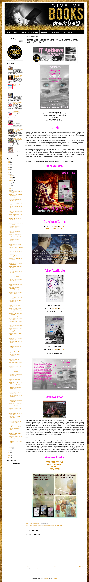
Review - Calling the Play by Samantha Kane (17, 139)
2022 (9, 167)
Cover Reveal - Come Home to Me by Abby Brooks (15, 301)
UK (56, 226)
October (10, 178)
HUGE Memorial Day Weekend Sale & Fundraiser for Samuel (17, 67)
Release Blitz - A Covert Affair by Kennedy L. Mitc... (15, 219)
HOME (8, 32)
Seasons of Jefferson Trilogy (46, 525)
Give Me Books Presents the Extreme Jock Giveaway (18, 94)
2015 (9, 454)
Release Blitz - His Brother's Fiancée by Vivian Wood (15, 254)
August (10, 182)
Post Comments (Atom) (35, 568)
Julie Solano (35, 525)
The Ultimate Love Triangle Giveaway (16, 112)
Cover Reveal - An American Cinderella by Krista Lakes (14, 275)
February (10, 447)
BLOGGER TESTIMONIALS (50, 32)
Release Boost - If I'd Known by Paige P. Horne (14, 417)
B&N (47, 229)
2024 (9, 164)
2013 (9, 457)
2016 (9, 452)
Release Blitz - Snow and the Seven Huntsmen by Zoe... (15, 393)
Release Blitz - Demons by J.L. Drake (16, 247)
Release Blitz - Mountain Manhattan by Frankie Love (15, 262)
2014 (9, 455)
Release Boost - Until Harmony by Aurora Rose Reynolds (15, 422)
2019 (9, 172)
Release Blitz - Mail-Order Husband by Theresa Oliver (15, 280)
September (11, 180)
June (10, 185)
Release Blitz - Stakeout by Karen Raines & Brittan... (15, 439)
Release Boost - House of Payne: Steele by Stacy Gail (17, 76)
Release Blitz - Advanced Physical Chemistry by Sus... (15, 352)
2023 (9, 166)
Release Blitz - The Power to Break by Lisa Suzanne (15, 412)
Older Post (81, 566)
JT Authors (30, 525)
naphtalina (47, 578)
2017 (9, 450)
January (10, 448)
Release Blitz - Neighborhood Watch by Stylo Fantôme (15, 337)
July (10, 183)
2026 (9, 161)
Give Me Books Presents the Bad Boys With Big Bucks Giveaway (18, 148)
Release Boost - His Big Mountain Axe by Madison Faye (15, 309)
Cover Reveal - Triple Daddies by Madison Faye (15, 229)
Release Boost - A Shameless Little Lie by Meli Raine (15, 195)
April (10, 188)
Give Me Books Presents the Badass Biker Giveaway (18, 130)
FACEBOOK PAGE (54, 464)
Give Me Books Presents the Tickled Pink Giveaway (18, 121)
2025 (9, 162)
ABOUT (15, 32)
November (11, 177)
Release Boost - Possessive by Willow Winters (14, 355)
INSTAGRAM (55, 469)
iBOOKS (60, 229)
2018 (9, 174)
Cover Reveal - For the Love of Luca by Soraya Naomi (15, 388)
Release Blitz (39, 525)
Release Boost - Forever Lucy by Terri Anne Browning (15, 200)
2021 (9, 169)
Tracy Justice (60, 525)
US (53, 226)
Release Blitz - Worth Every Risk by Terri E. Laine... (15, 209)
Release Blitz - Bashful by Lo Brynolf (15, 214)
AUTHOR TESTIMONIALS (29, 32)
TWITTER (54, 467)
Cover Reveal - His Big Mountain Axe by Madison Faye (15, 375)
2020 (9, 170)
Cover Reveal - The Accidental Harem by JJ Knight (14, 227)
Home (55, 566)
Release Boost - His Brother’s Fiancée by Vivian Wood (14, 197)
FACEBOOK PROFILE (54, 462)
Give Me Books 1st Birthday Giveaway (16, 85)
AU (64, 226)
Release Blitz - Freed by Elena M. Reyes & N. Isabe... (15, 290)
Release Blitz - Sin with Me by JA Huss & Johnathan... (15, 406)
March (10, 190)
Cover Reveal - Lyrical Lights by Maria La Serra (14, 360)
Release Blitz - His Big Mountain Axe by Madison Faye (15, 339)
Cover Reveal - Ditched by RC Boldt (15, 321)
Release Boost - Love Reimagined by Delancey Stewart (15, 434)
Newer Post (28, 566)
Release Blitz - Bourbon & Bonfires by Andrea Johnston (15, 293)
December (11, 175)
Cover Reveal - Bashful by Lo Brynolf (15, 362)
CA (60, 226)
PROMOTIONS (67, 32)
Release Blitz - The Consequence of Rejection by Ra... (15, 256)
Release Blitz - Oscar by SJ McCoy (15, 251)
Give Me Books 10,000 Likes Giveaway (17, 103)
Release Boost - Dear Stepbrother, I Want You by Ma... (15, 431)
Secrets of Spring (55, 525)
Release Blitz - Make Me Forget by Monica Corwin (15, 414)
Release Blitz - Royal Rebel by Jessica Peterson (14, 216)
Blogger (55, 578)
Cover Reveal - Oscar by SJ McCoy (15, 426)
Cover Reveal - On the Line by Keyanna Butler (14, 288)
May (10, 186)
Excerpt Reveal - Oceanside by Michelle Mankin (14, 377)
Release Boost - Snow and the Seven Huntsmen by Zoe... (16, 357)
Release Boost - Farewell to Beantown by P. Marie (14, 419)
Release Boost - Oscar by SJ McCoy (15, 202)
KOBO (53, 229)
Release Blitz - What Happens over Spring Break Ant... (15, 264)
